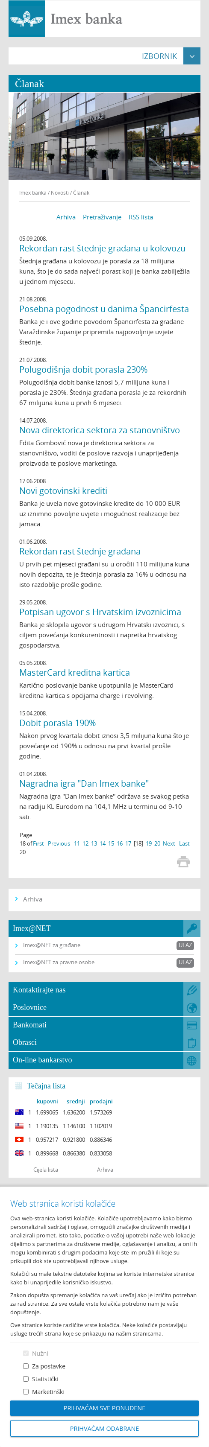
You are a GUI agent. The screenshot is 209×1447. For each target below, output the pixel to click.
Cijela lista (45, 1169)
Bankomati (30, 1025)
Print (183, 861)
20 (157, 843)
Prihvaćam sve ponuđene (104, 1408)
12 (85, 843)
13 (94, 843)
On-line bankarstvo (42, 1060)
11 (77, 843)
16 (120, 843)
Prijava (198, 10)
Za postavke (48, 1366)
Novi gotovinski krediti (63, 490)
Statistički (45, 1379)
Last (184, 843)
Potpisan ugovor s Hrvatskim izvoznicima (100, 612)
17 (128, 843)
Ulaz (185, 945)
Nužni (40, 1353)
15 (111, 843)
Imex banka (33, 192)
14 (103, 843)
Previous (59, 843)
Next (169, 843)
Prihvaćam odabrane (104, 1428)
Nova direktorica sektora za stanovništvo (99, 430)
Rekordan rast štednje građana (80, 551)
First (38, 843)
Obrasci (25, 1042)
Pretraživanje (102, 217)
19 (149, 843)
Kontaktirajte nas (39, 990)
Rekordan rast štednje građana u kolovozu (102, 248)
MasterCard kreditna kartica (74, 672)
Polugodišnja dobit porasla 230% (83, 369)
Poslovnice (30, 1007)
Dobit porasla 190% (57, 723)
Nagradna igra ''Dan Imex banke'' (84, 783)
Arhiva (66, 217)
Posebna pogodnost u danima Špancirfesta (104, 309)
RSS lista (141, 217)
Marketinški (48, 1392)
